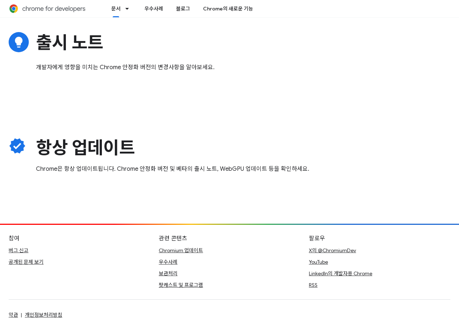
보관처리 (168, 273)
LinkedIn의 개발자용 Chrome (340, 273)
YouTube (318, 262)
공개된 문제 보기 (26, 262)
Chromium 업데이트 (181, 250)
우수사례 (153, 8)
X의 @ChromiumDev (332, 250)
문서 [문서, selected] (116, 8)
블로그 (183, 8)
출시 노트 (69, 43)
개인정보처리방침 (43, 315)
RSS (313, 285)
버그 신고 (18, 250)
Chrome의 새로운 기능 (228, 8)
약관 (13, 315)
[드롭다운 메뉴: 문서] (129, 8)
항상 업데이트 (85, 148)
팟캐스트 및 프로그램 (181, 285)
